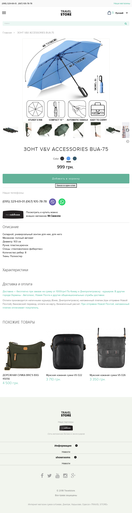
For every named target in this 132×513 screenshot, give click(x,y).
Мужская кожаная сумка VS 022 (64, 375)
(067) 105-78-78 (25, 3)
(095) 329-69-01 (14, 201)
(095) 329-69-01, (9, 3)
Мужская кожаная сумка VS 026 (108, 375)
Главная (7, 32)
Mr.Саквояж (54, 215)
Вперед (127, 141)
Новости (66, 452)
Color (56, 158)
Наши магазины (122, 3)
